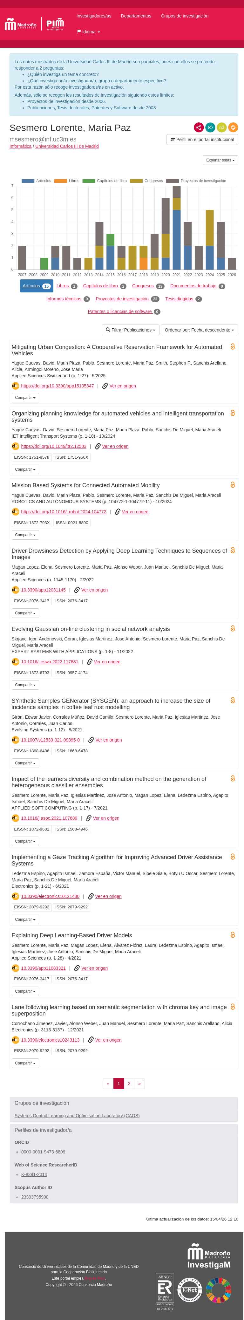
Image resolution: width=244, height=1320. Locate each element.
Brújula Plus (95, 1278)
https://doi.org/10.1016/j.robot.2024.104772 (63, 511)
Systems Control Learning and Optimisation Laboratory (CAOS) (77, 1115)
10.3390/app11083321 (43, 968)
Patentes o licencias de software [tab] (124, 312)
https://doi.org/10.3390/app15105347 (57, 385)
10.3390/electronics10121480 (50, 896)
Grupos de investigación (184, 15)
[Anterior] (108, 1083)
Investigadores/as (94, 15)
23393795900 (35, 1197)
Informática (20, 146)
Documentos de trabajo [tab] (197, 286)
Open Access (232, 346)
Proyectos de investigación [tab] (127, 299)
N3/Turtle (222, 127)
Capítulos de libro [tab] (105, 286)
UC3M (232, 397)
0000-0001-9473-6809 (43, 1151)
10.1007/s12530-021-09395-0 (50, 739)
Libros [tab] (67, 286)
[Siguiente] (139, 1083)
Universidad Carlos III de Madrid (67, 146)
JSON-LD (210, 127)
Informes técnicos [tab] (68, 299)
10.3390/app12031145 (43, 589)
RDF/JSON (233, 127)
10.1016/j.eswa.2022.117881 (49, 661)
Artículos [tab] (37, 286)
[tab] (124, 1103)
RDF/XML (199, 127)
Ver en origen (123, 385)
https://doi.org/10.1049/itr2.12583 (53, 446)
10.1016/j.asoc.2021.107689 (49, 818)
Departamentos (136, 15)
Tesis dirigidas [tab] (183, 299)
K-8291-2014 (34, 1174)
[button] (88, 32)
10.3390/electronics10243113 (50, 1040)
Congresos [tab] (148, 286)
